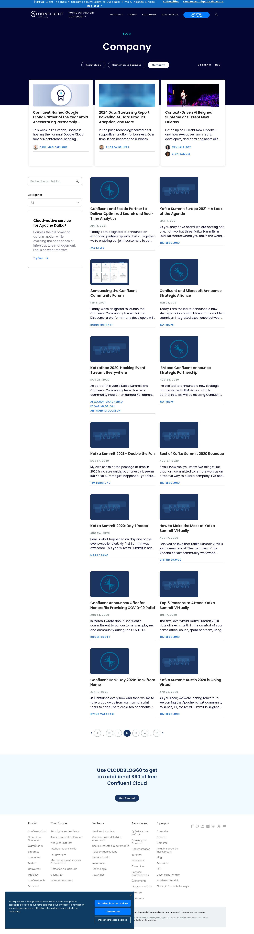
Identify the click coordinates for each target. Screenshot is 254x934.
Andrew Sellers (117, 147)
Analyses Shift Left (61, 843)
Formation (138, 866)
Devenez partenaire (168, 874)
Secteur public (100, 857)
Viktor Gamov (171, 560)
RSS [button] (217, 64)
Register (93, 6)
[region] (69, 910)
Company (158, 65)
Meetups (137, 892)
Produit (33, 823)
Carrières (162, 843)
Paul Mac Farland (53, 147)
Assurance (98, 863)
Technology (93, 65)
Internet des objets (62, 880)
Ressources (139, 823)
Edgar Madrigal (102, 406)
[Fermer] (131, 895)
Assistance (138, 860)
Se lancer (33, 886)
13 (136, 733)
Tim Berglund (170, 243)
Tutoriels (136, 854)
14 (144, 733)
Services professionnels (140, 873)
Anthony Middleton (105, 410)
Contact (161, 837)
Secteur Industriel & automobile (110, 846)
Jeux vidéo (98, 874)
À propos (163, 823)
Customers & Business (126, 65)
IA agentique (58, 854)
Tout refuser (112, 911)
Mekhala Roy (181, 147)
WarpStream (35, 846)
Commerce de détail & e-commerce (107, 838)
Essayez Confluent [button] (196, 15)
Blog (159, 857)
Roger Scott (100, 637)
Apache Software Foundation (142, 920)
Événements (139, 881)
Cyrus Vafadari (102, 714)
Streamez (33, 851)
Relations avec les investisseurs (167, 850)
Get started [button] (127, 798)
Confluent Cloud (37, 831)
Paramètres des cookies (193, 912)
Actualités (162, 863)
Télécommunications (104, 851)
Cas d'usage (59, 823)
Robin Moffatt (101, 324)
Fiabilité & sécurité (167, 880)
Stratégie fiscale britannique (173, 886)
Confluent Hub (36, 880)
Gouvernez (34, 869)
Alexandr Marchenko (106, 401)
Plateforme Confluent (34, 838)
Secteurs (98, 823)
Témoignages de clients (65, 831)
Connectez (34, 857)
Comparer (138, 898)
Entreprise (162, 831)
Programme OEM (142, 886)
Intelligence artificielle (63, 848)
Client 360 (57, 874)
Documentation (141, 849)
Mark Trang (99, 555)
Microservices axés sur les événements (66, 861)
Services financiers (103, 831)
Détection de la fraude (64, 869)
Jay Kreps (97, 247)
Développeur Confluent (139, 841)
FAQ (159, 869)
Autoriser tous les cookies (112, 903)
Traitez (32, 863)
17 (157, 733)
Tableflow (33, 874)
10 (109, 733)
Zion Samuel (181, 154)
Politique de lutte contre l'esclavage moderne (156, 912)
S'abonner (204, 64)
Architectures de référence (66, 837)
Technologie (99, 869)
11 (118, 733)
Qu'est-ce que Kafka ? (140, 833)
